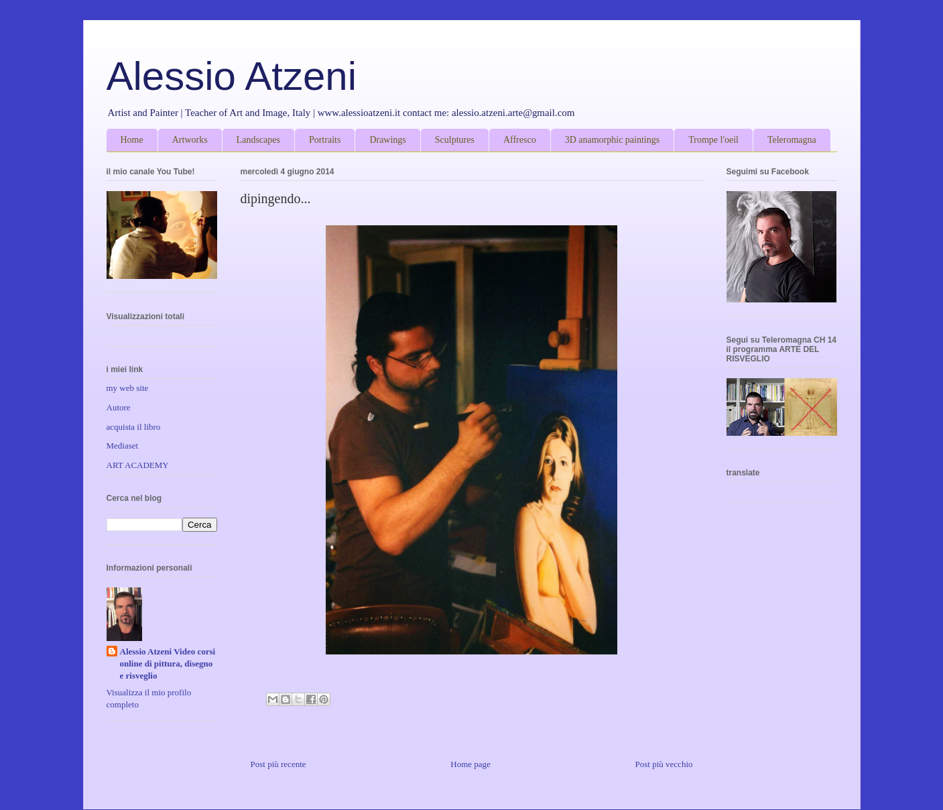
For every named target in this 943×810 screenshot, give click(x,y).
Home (132, 140)
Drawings (387, 140)
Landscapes (258, 140)
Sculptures (455, 140)
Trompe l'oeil (713, 140)
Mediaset (123, 446)
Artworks (190, 140)
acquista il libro (134, 427)
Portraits (324, 140)
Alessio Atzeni (232, 76)
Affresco (519, 140)
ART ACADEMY (138, 465)
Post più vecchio (664, 764)
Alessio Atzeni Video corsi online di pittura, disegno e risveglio (168, 663)
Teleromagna (791, 140)
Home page (470, 764)
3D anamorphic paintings (612, 140)
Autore (119, 407)
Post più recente (278, 764)
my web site (128, 388)
